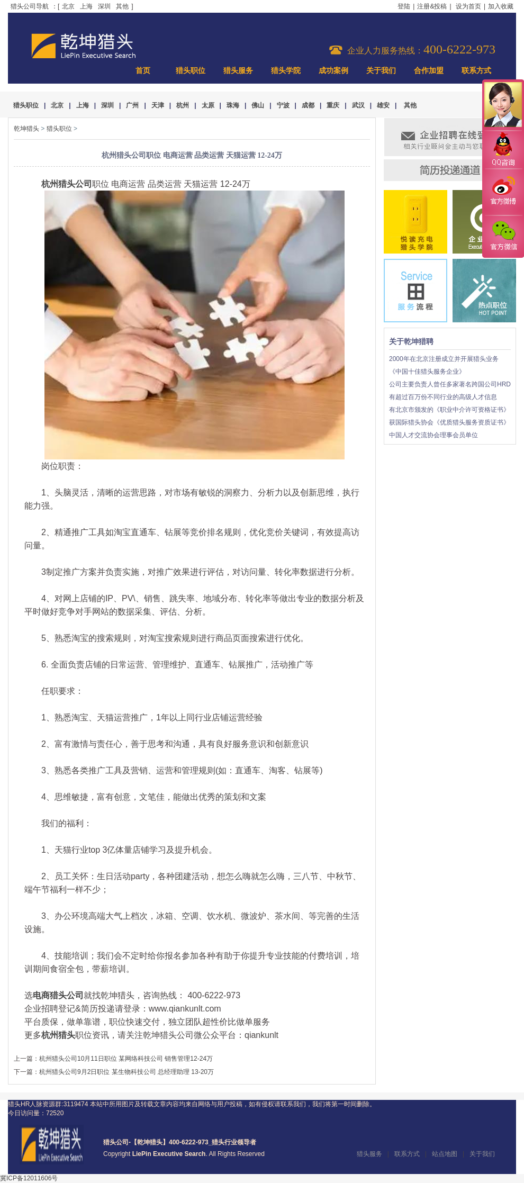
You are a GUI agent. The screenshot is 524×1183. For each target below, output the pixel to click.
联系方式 (476, 71)
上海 (86, 6)
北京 (68, 6)
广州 (132, 105)
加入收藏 (500, 6)
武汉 (358, 105)
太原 (208, 105)
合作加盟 (429, 71)
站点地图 (444, 1154)
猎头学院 (286, 71)
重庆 (333, 105)
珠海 (233, 105)
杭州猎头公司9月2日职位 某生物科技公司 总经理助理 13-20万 (126, 1072)
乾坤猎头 (26, 128)
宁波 (283, 105)
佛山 (257, 105)
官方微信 (502, 236)
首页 (142, 71)
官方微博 (502, 192)
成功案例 (333, 71)
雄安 (383, 105)
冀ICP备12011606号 (29, 1178)
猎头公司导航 (30, 6)
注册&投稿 (432, 6)
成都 (308, 105)
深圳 (104, 6)
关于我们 (381, 71)
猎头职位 (190, 71)
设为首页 (468, 6)
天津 (157, 105)
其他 (122, 6)
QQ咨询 (502, 150)
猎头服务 (238, 71)
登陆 (403, 6)
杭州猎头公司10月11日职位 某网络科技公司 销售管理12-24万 (126, 1058)
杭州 (182, 105)
